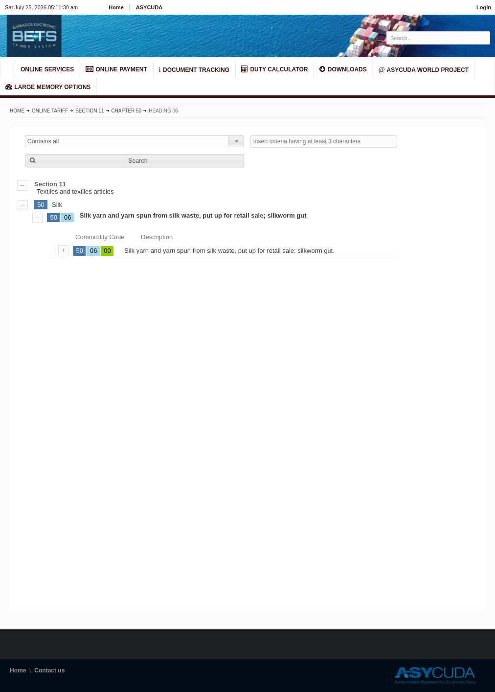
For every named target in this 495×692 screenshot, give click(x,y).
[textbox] (433, 38)
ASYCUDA (149, 7)
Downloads (342, 69)
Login (483, 7)
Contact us (49, 670)
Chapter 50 (127, 110)
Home (116, 7)
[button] (135, 160)
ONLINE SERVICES (47, 69)
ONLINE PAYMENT (116, 69)
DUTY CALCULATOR (274, 69)
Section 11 (89, 110)
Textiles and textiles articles (247, 187)
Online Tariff (50, 110)
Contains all (43, 141)
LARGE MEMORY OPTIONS (47, 86)
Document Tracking (194, 69)
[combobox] (135, 141)
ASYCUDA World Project (424, 69)
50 (40, 204)
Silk (57, 204)
